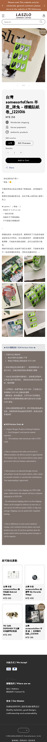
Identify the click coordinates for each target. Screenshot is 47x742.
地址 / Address (12, 689)
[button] (3, 16)
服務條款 (15, 740)
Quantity (9, 148)
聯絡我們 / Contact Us (15, 692)
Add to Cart (23, 160)
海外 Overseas (24, 143)
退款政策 (31, 740)
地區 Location (11, 138)
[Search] (41, 21)
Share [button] (10, 167)
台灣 (10, 143)
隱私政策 (23, 740)
